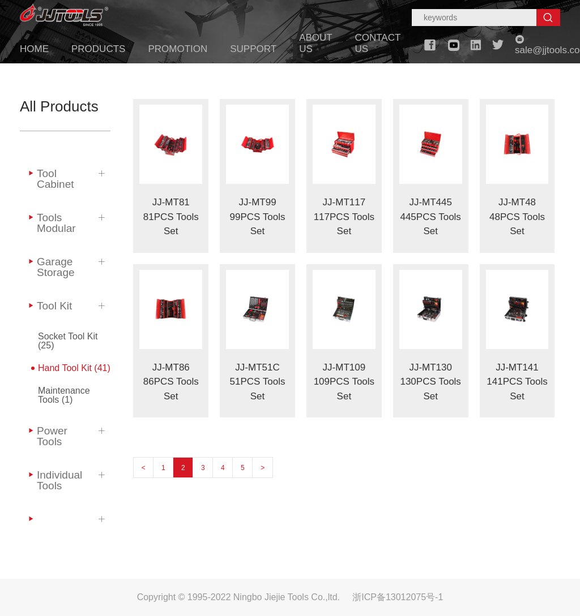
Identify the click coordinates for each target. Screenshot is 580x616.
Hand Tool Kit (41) (74, 368)
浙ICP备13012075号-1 (397, 597)
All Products (59, 106)
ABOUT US (315, 43)
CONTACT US (377, 43)
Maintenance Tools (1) (64, 395)
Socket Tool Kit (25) (68, 340)
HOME (34, 49)
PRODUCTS (98, 49)
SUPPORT (253, 49)
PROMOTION (177, 49)
